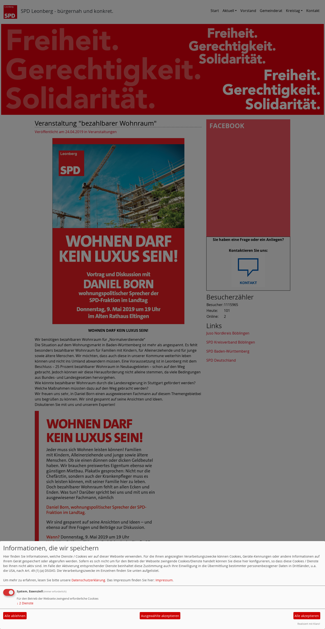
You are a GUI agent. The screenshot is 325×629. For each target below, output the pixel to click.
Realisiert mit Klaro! (308, 623)
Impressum (164, 580)
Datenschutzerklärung (88, 580)
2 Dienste (25, 603)
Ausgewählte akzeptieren (160, 616)
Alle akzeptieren (307, 616)
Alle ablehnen (15, 616)
